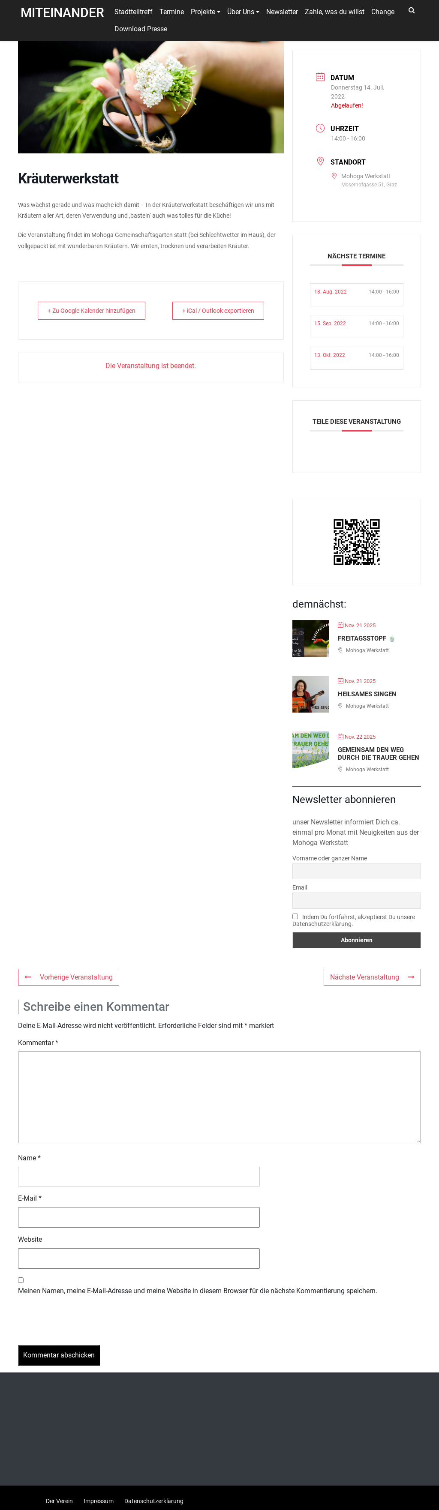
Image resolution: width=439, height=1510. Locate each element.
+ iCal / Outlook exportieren (244, 316)
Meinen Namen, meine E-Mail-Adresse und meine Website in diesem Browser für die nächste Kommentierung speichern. (197, 1291)
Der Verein (59, 1501)
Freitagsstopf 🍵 (367, 638)
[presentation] (83, 1324)
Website (30, 1239)
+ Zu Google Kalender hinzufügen (75, 316)
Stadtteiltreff (133, 12)
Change (382, 12)
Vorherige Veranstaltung (68, 977)
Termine (171, 12)
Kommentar (38, 1043)
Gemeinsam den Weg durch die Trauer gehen (378, 753)
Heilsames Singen (367, 694)
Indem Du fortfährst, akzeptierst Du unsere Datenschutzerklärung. (353, 920)
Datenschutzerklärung (153, 1501)
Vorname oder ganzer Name (329, 858)
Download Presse (140, 29)
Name (29, 1158)
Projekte (203, 12)
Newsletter (282, 12)
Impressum (99, 1501)
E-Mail (30, 1198)
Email (299, 887)
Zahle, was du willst (334, 12)
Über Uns (240, 12)
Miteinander (62, 12)
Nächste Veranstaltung (372, 977)
